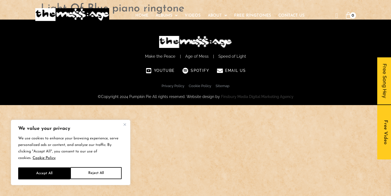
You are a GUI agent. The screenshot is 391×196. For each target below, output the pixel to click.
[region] (70, 153)
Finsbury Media (235, 96)
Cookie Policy (44, 160)
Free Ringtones (252, 16)
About (217, 16)
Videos (193, 16)
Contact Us (291, 16)
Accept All (97, 173)
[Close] (124, 126)
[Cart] (348, 16)
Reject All (44, 173)
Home (142, 16)
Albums (167, 16)
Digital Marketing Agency (271, 96)
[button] (166, 15)
